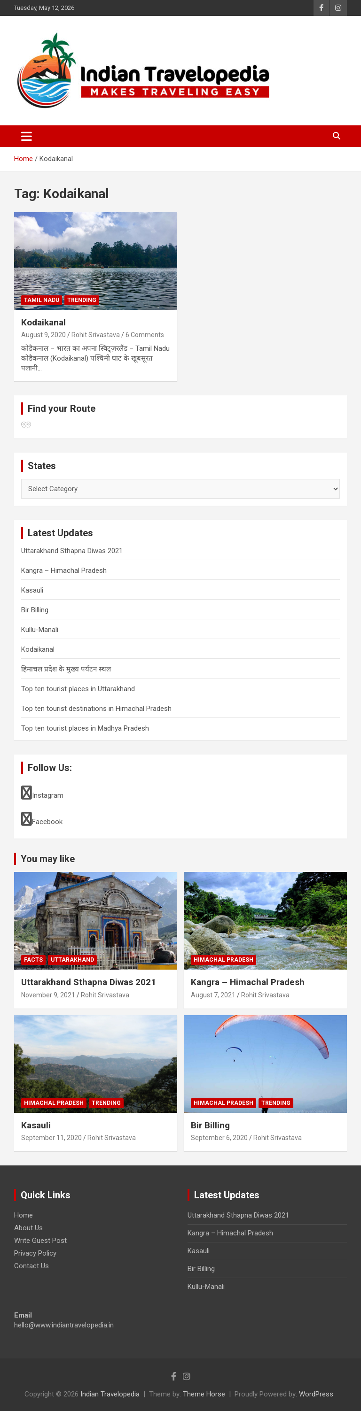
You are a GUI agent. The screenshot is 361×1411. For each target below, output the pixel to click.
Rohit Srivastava (95, 335)
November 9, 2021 (48, 995)
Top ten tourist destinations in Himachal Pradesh (96, 708)
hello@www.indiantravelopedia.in (64, 1325)
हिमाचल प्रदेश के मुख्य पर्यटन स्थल (66, 669)
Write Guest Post (40, 1240)
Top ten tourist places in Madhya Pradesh (85, 728)
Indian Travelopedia (110, 1394)
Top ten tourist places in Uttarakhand (78, 689)
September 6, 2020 (219, 1137)
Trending (81, 300)
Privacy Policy (35, 1253)
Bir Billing (34, 610)
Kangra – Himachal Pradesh (64, 570)
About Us (28, 1228)
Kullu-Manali (39, 629)
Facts (33, 959)
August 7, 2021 (213, 995)
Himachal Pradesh (223, 959)
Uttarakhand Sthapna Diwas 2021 (72, 551)
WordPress (316, 1394)
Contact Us (31, 1266)
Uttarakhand (72, 959)
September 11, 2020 (51, 1137)
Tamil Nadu (41, 300)
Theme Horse (204, 1394)
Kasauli (32, 590)
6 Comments (145, 335)
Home (23, 1215)
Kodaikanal (43, 322)
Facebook (42, 819)
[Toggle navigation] (26, 136)
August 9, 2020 (43, 335)
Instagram (42, 793)
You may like (48, 858)
